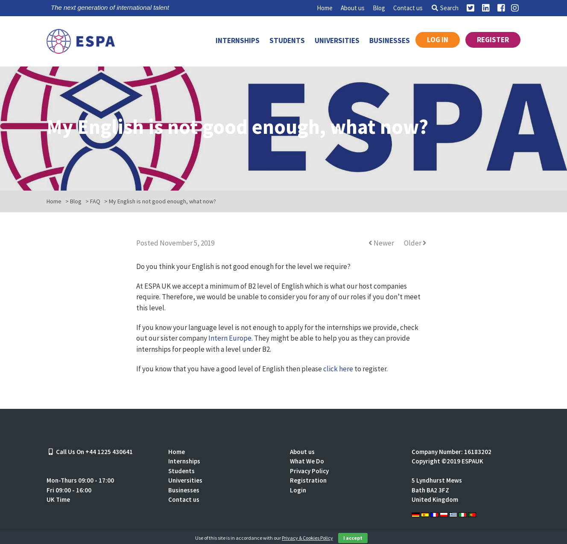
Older (415, 243)
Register (493, 39)
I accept (352, 538)
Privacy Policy (309, 471)
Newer (381, 243)
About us (353, 8)
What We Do (307, 461)
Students (287, 40)
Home (325, 8)
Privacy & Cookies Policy (307, 538)
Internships (238, 40)
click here (338, 368)
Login (298, 490)
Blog (379, 8)
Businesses (389, 40)
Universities (337, 40)
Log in (437, 39)
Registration (308, 480)
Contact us (408, 8)
